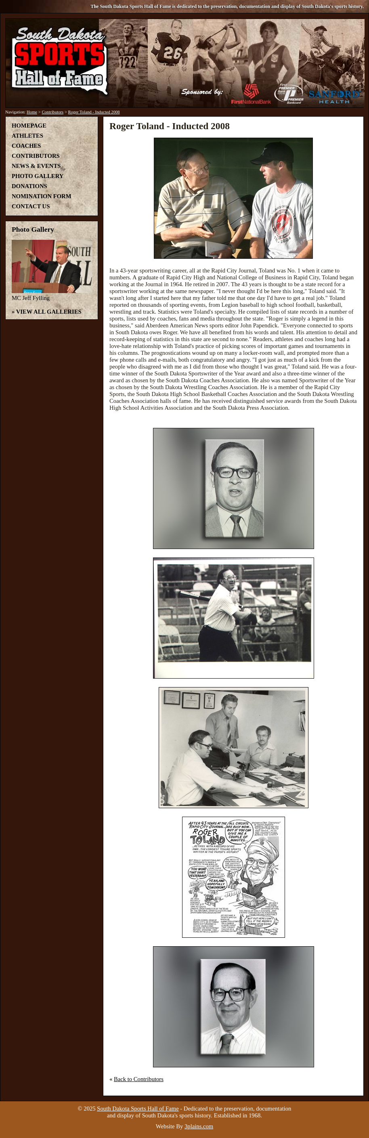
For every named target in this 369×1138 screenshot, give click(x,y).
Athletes (27, 135)
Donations (29, 186)
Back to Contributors (139, 1079)
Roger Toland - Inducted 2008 (94, 112)
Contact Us (31, 206)
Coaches (26, 146)
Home (32, 112)
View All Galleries (49, 311)
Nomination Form (41, 196)
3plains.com (198, 1126)
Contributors (52, 112)
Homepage (29, 125)
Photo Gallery (37, 176)
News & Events (36, 166)
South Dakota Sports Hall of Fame (137, 1108)
